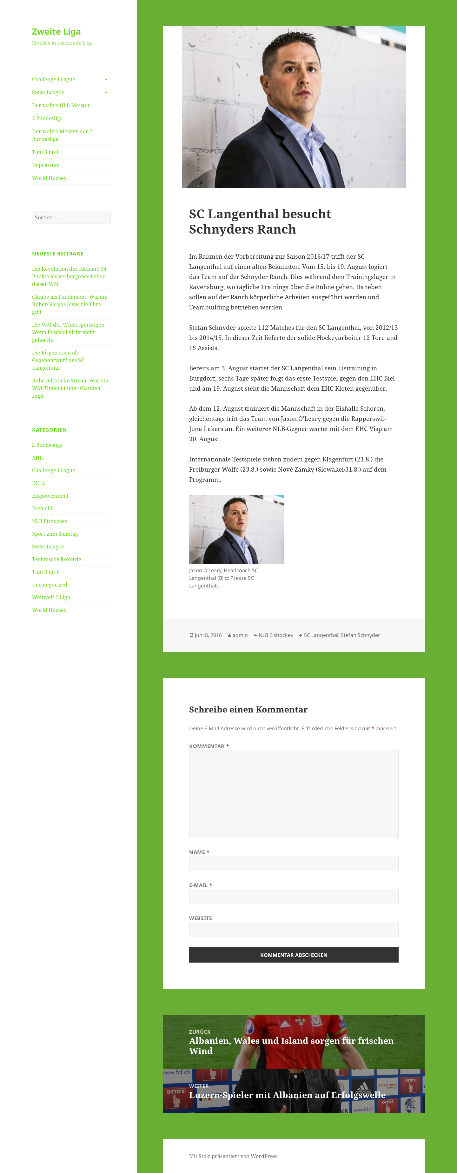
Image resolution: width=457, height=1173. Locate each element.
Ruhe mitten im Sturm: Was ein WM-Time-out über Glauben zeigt (70, 388)
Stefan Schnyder (360, 635)
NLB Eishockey (50, 521)
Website (200, 918)
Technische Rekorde (56, 559)
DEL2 (38, 483)
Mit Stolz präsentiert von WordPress (233, 1156)
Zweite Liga (56, 31)
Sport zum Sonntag (55, 533)
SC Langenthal (321, 635)
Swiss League (48, 92)
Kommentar (209, 746)
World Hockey (49, 178)
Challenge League (53, 79)
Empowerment (50, 495)
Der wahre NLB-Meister (61, 105)
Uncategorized (49, 584)
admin (240, 635)
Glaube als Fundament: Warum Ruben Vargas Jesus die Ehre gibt (70, 304)
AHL (37, 457)
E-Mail (200, 885)
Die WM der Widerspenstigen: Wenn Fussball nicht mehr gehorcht (69, 332)
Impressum (46, 165)
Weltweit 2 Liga (51, 597)
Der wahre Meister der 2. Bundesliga (63, 135)
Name (199, 852)
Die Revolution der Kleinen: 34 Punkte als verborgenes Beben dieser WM (69, 276)
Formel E (43, 508)
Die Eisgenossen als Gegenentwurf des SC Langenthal (58, 360)
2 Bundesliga (47, 118)
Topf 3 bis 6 (46, 152)
